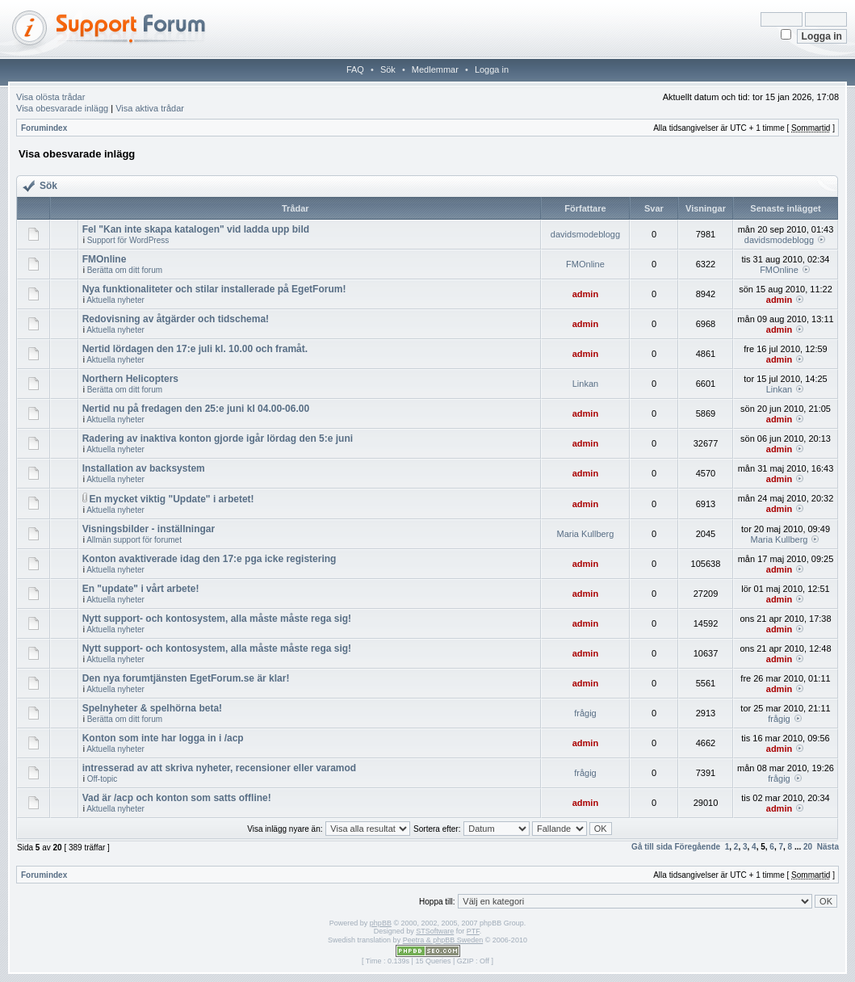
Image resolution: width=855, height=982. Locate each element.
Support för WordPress (128, 240)
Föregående (697, 846)
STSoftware (435, 931)
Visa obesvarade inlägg (62, 108)
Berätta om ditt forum (124, 270)
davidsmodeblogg (585, 234)
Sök (388, 69)
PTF (473, 931)
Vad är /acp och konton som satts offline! (176, 798)
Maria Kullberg (585, 534)
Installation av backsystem (143, 468)
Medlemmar (435, 69)
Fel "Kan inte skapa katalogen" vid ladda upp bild (195, 229)
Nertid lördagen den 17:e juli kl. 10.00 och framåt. (195, 349)
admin (585, 294)
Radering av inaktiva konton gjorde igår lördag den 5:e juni (217, 438)
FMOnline (104, 259)
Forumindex (44, 128)
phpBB (381, 923)
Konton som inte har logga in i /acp (163, 738)
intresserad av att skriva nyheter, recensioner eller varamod (219, 768)
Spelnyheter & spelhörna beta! (152, 708)
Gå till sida (652, 846)
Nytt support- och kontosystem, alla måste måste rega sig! (216, 618)
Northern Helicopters (130, 378)
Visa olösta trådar (50, 97)
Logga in (492, 69)
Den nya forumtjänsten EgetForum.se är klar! (186, 678)
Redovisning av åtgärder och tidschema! (175, 319)
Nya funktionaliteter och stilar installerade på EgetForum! (214, 289)
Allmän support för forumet (134, 539)
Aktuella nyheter (115, 300)
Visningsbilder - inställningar (148, 529)
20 (807, 846)
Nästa (828, 846)
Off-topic (102, 778)
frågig (585, 713)
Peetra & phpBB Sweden (443, 940)
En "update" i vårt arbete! (140, 588)
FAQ (355, 69)
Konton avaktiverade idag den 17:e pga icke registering (209, 558)
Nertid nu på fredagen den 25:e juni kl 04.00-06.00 (195, 408)
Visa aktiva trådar (149, 108)
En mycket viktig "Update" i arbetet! (171, 499)
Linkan (585, 383)
